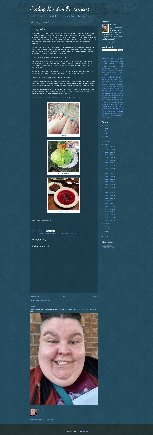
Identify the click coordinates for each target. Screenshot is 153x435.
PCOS (67, 233)
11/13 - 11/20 (109, 152)
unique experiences (114, 108)
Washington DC (113, 111)
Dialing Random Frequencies (60, 8)
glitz (106, 79)
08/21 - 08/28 (109, 168)
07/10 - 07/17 (109, 173)
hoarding (121, 81)
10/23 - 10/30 (109, 160)
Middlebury (113, 91)
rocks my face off (118, 99)
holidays (104, 82)
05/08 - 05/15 (109, 187)
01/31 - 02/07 (109, 212)
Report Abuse (106, 237)
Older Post (94, 297)
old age (121, 93)
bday (111, 58)
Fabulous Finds (84, 16)
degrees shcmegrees (50, 233)
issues (110, 86)
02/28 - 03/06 (109, 204)
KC (102, 88)
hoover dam (109, 82)
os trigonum (105, 95)
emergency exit (110, 70)
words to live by (115, 115)
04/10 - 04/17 (109, 192)
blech (121, 58)
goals (116, 79)
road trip (110, 99)
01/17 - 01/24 (109, 214)
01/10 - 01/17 (109, 217)
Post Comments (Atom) (43, 300)
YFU (105, 117)
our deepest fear (113, 95)
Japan (114, 86)
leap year (117, 88)
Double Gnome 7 (114, 68)
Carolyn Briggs (119, 59)
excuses (116, 70)
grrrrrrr (103, 81)
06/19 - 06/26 (109, 179)
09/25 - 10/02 (109, 163)
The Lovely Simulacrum (108, 247)
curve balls (109, 64)
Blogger (85, 431)
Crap (103, 64)
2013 (105, 229)
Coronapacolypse (114, 61)
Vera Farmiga (119, 109)
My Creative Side (67, 16)
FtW (122, 75)
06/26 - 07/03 (109, 176)
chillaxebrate (105, 61)
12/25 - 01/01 (109, 146)
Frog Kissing (118, 75)
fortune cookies (111, 75)
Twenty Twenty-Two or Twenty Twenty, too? (42, 419)
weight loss (73, 233)
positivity (114, 97)
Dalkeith (117, 64)
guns (107, 81)
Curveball (33, 306)
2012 (105, 231)
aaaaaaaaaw (105, 58)
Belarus (117, 58)
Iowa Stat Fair (105, 86)
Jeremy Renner (119, 86)
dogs (106, 68)
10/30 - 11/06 (109, 157)
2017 (105, 141)
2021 (105, 131)
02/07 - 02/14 (109, 209)
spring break (112, 102)
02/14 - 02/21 (109, 206)
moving (118, 92)
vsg (108, 111)
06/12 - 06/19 (109, 182)
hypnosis (120, 82)
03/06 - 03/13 (109, 198)
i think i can (112, 84)
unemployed (104, 108)
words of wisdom (106, 115)
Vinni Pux (104, 111)
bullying (111, 60)
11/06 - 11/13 (109, 155)
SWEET (111, 104)
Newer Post (34, 297)
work (121, 115)
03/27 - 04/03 (109, 195)
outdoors (121, 95)
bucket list (105, 59)
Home (34, 16)
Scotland (114, 100)
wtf (103, 117)
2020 (105, 133)
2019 (105, 136)
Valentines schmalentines (110, 109)
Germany (104, 77)
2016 (105, 144)
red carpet (120, 97)
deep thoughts (40, 233)
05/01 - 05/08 (109, 190)
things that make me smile (114, 106)
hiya (117, 81)
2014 (105, 226)
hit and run (113, 81)
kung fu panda (110, 88)
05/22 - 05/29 (109, 184)
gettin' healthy (113, 77)
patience (104, 97)
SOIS (106, 102)
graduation (121, 79)
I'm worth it (119, 84)
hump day (115, 82)
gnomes (110, 79)
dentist (103, 68)
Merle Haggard (116, 90)
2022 (105, 128)
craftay (121, 61)
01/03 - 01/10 (109, 220)
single (118, 100)
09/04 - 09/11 (109, 165)
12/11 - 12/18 (109, 149)
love (103, 90)
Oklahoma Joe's (115, 93)
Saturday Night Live (106, 100)
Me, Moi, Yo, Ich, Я (48, 16)
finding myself (61, 233)
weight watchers (118, 113)
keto (105, 88)
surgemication (105, 104)
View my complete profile (109, 42)
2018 (105, 139)
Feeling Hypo (108, 200)
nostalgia (107, 93)
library (121, 88)
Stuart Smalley (119, 102)
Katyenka (114, 24)
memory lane (108, 90)
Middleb (108, 91)
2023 (105, 125)
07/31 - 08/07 (109, 171)
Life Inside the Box (107, 245)
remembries (104, 99)
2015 (105, 223)
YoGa (108, 117)
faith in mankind (111, 72)
